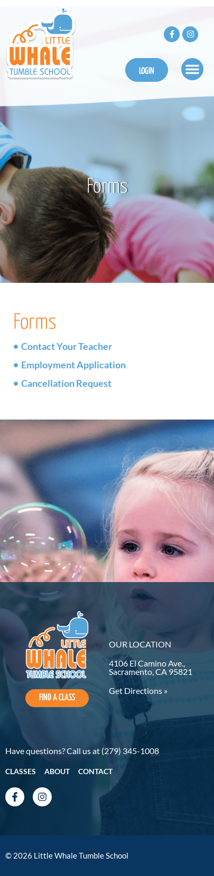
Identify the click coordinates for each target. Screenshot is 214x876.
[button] (192, 69)
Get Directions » (138, 690)
